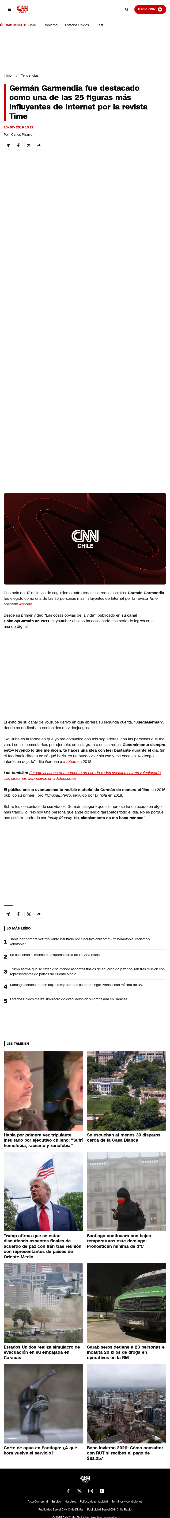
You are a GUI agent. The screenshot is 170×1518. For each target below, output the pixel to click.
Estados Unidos (77, 25)
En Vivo (56, 1501)
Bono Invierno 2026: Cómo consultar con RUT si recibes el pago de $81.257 (125, 1453)
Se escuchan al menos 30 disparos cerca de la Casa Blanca (56, 954)
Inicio (7, 75)
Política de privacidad (94, 1501)
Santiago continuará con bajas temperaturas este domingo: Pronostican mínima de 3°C (76, 984)
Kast (100, 25)
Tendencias (29, 75)
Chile (32, 25)
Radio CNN (150, 9)
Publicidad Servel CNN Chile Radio (109, 1509)
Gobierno (50, 25)
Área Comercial (38, 1501)
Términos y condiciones (127, 1501)
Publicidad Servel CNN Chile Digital (60, 1509)
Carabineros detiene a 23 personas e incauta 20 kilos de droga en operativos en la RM (126, 1352)
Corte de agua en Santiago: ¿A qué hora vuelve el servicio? (40, 1450)
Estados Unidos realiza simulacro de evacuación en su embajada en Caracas (68, 999)
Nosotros (70, 1501)
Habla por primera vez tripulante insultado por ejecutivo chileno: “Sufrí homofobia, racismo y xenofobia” (80, 941)
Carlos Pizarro (21, 134)
